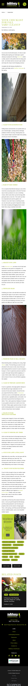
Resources (14, 637)
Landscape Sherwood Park (9, 554)
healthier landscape (19, 68)
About (14, 640)
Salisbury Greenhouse (13, 648)
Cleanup (5, 556)
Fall (11, 556)
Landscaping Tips (18, 545)
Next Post (17, 566)
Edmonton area (8, 266)
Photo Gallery (14, 643)
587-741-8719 (14, 621)
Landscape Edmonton (8, 551)
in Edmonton (20, 392)
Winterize (14, 560)
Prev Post (6, 566)
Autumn (21, 554)
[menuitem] (14, 676)
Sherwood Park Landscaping (10, 548)
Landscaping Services (14, 634)
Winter (17, 556)
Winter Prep (6, 560)
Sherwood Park (7, 545)
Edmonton (19, 56)
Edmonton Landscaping (9, 542)
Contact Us (14, 646)
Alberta (3, 364)
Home (13, 631)
